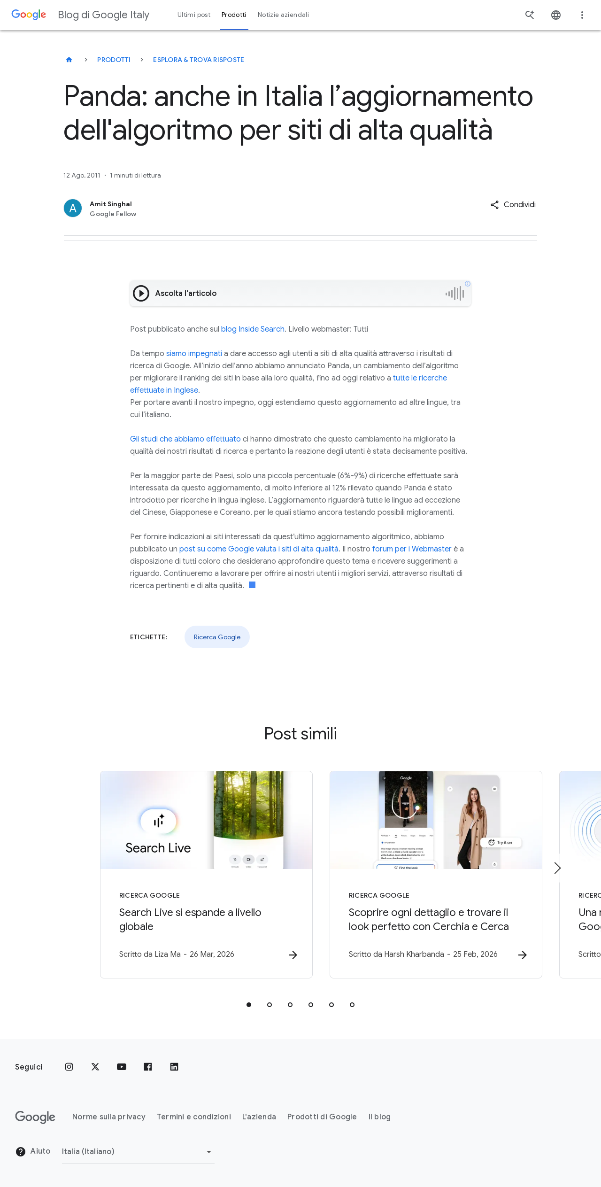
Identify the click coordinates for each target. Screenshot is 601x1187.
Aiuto (33, 1152)
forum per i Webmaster (412, 549)
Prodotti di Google (322, 1117)
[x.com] (95, 1067)
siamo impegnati (194, 353)
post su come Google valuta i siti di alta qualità (259, 549)
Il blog (380, 1117)
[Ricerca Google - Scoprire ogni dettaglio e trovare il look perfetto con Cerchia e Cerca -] (423, 875)
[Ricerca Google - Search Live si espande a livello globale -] (177, 875)
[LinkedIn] (174, 1067)
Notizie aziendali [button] (283, 15)
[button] (513, 204)
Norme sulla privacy (109, 1117)
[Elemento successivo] (557, 868)
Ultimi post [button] (193, 15)
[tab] (249, 1005)
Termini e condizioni (194, 1117)
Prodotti (114, 59)
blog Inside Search (253, 329)
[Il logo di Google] (35, 1117)
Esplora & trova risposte (198, 59)
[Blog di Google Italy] (69, 59)
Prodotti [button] (234, 15)
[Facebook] (148, 1067)
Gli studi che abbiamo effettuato (185, 439)
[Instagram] (69, 1067)
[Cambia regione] (138, 1151)
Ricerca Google (217, 637)
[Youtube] (121, 1067)
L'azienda (259, 1117)
